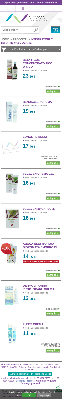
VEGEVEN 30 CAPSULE (39, 208)
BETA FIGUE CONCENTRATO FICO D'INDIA (37, 63)
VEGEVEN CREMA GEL (39, 173)
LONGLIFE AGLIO (35, 136)
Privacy (22, 367)
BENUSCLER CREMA (37, 101)
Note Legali (42, 367)
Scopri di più (44, 395)
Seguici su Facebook (25, 381)
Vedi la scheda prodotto (35, 70)
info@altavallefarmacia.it (19, 378)
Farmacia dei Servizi (19, 374)
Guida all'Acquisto (46, 380)
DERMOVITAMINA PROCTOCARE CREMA (38, 287)
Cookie (31, 367)
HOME (5, 39)
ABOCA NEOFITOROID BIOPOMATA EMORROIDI (40, 245)
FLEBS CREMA (33, 324)
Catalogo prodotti (30, 383)
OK (29, 395)
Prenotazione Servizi (41, 374)
